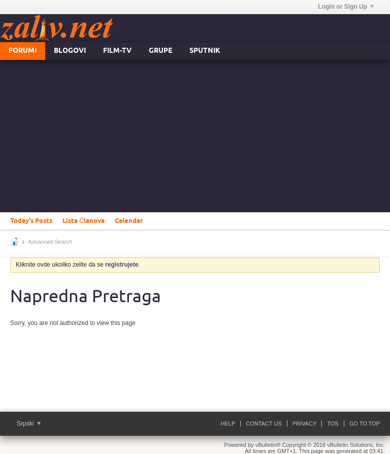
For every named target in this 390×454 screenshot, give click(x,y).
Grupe (160, 51)
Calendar (129, 220)
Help (228, 423)
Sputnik (204, 51)
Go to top (364, 423)
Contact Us (264, 423)
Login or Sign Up (346, 6)
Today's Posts (31, 220)
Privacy (304, 423)
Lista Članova (83, 220)
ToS (332, 423)
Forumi (23, 51)
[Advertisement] (195, 136)
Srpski (29, 423)
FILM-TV (117, 51)
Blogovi (70, 51)
